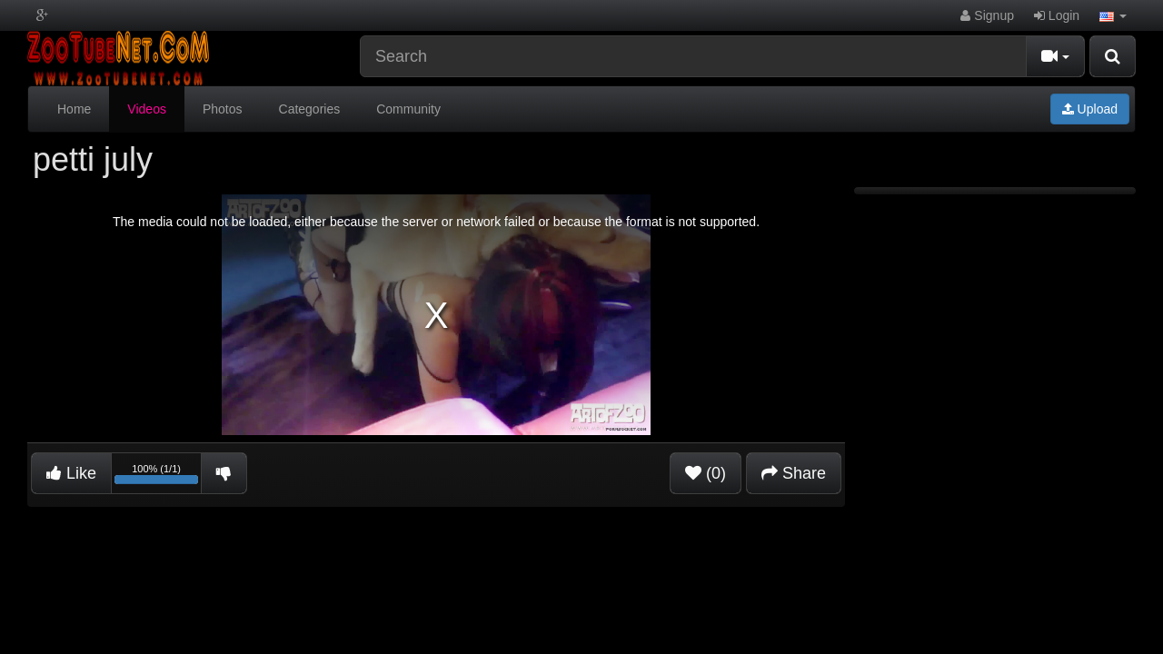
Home (74, 109)
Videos (146, 109)
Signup (986, 15)
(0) (705, 473)
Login (1056, 15)
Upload (1090, 109)
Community (408, 109)
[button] (1113, 15)
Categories (310, 109)
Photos (223, 109)
